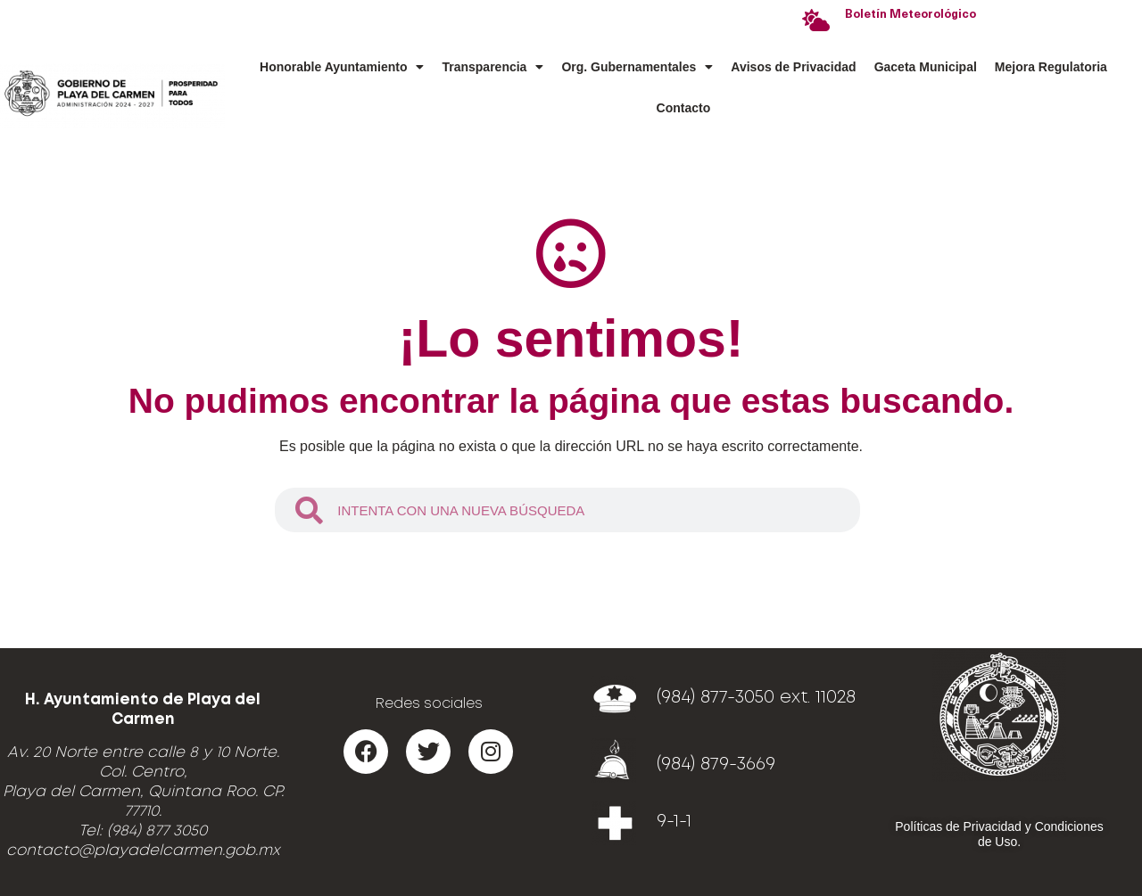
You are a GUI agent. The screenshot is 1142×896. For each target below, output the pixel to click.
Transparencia (492, 67)
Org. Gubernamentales (637, 67)
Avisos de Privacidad (793, 67)
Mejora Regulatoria (1051, 67)
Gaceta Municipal (925, 67)
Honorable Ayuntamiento (342, 67)
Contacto (684, 108)
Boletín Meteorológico (910, 15)
